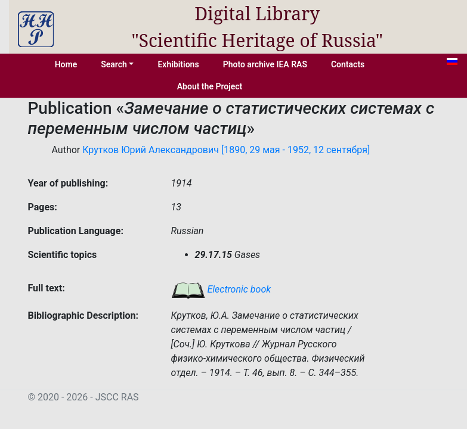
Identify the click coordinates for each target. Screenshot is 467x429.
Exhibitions (178, 64)
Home (66, 64)
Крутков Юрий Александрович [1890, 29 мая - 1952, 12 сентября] (226, 150)
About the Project (210, 86)
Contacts (347, 64)
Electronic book (221, 289)
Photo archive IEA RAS (265, 64)
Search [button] (114, 64)
